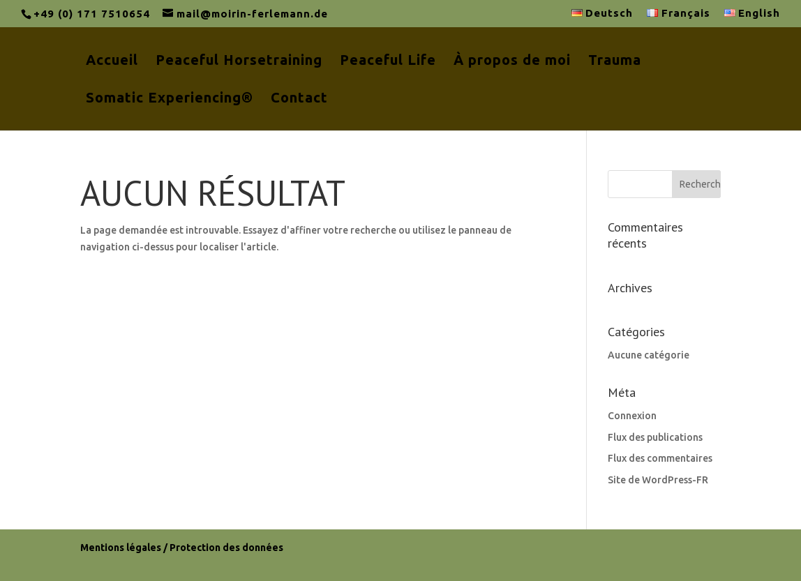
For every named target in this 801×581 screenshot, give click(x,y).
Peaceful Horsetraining (239, 61)
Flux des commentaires (660, 458)
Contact (299, 99)
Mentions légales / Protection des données (181, 547)
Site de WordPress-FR (658, 479)
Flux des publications (655, 437)
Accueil (112, 61)
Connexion (632, 415)
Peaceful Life (388, 61)
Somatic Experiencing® (169, 99)
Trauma (614, 61)
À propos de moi (512, 61)
